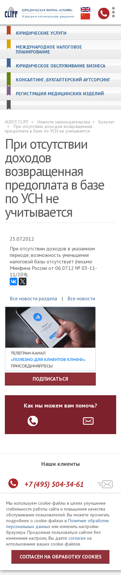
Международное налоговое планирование (49, 49)
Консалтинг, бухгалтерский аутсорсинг (63, 79)
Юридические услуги (41, 33)
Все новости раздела (33, 298)
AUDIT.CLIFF (17, 122)
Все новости (81, 298)
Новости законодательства (63, 122)
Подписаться (50, 378)
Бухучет (106, 122)
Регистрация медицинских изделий (60, 93)
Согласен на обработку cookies (61, 556)
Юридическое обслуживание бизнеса (60, 65)
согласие (77, 538)
